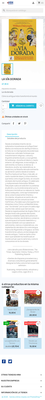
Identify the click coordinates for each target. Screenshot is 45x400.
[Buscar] (22, 10)
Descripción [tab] (12, 134)
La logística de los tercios (12, 342)
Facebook (4, 361)
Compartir (13, 123)
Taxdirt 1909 (12, 309)
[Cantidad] (4, 105)
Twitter (10, 361)
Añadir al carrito (23, 105)
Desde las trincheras (33, 342)
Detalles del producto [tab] (16, 138)
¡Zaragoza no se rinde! (32, 310)
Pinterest (25, 123)
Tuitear (19, 123)
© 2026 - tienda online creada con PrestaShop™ (22, 397)
